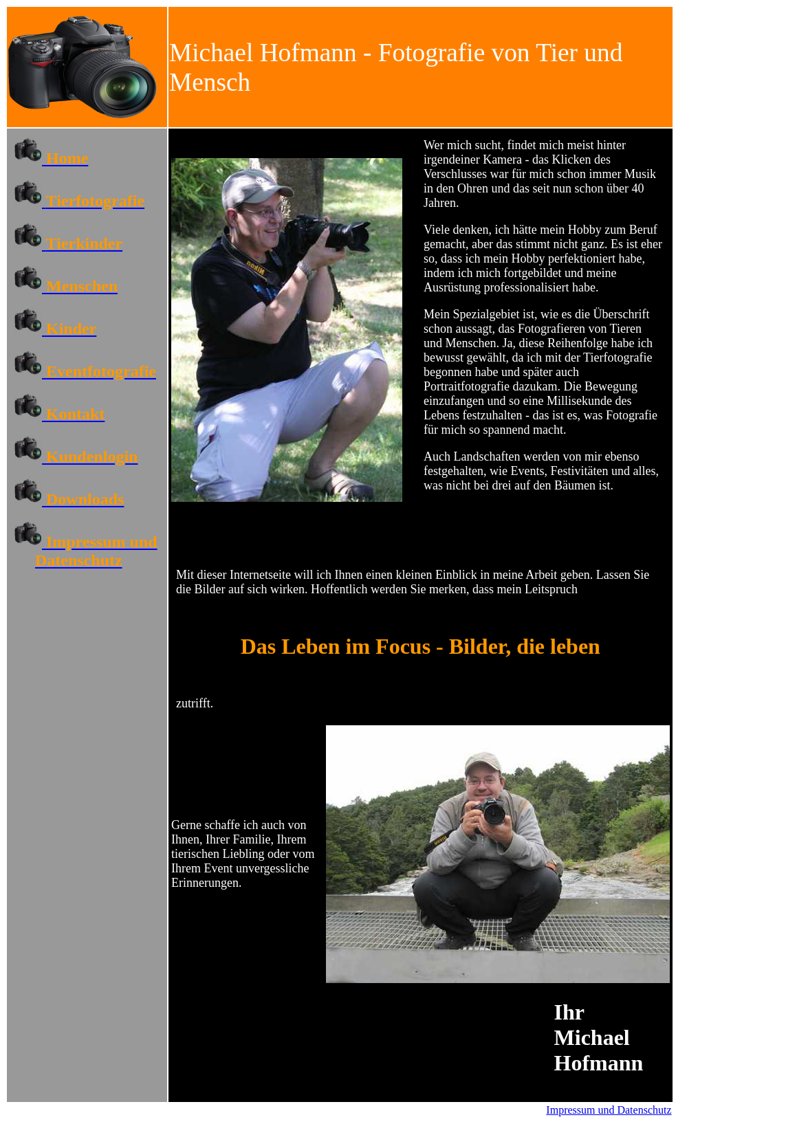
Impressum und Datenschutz (608, 1110)
